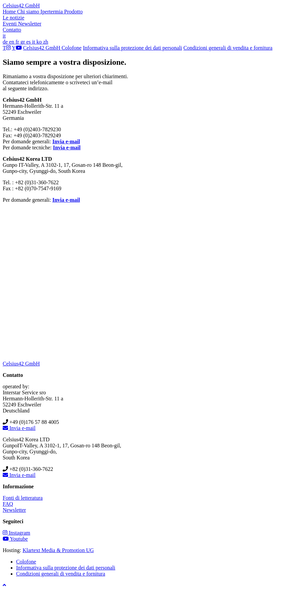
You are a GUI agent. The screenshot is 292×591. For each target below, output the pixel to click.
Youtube (15, 539)
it (4, 36)
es (29, 42)
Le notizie (13, 17)
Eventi (10, 24)
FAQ (8, 504)
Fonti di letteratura (23, 498)
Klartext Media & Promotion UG (58, 550)
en (12, 42)
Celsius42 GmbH (21, 5)
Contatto (12, 30)
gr (23, 42)
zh (45, 42)
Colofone (71, 48)
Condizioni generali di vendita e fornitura (227, 48)
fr (17, 42)
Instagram (16, 533)
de (6, 42)
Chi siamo (28, 11)
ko (39, 42)
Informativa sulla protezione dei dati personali (132, 48)
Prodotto (73, 11)
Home (10, 11)
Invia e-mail (66, 141)
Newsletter (29, 24)
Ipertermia (52, 11)
